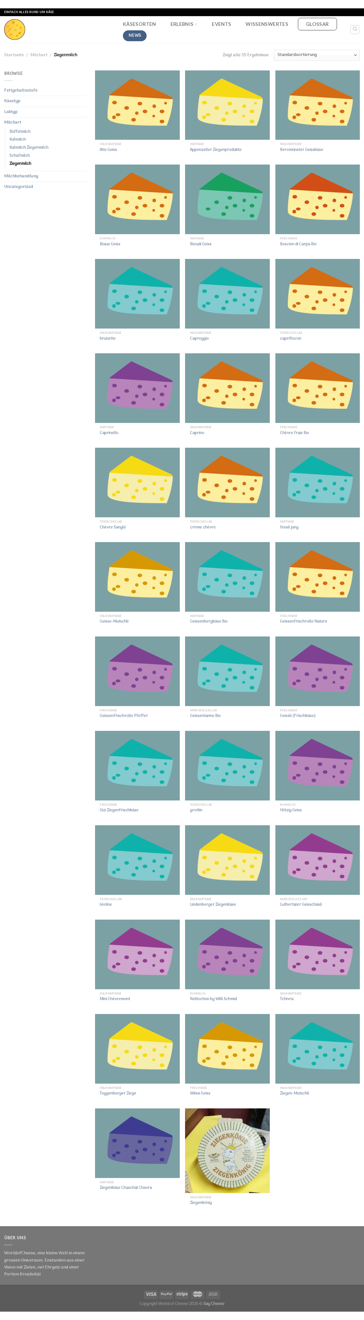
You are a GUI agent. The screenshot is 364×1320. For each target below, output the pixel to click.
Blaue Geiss (110, 244)
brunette (108, 339)
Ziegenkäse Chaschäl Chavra (126, 1188)
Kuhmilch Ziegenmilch (28, 148)
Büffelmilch (20, 132)
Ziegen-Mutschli (294, 1093)
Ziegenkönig (201, 1203)
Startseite (14, 55)
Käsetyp (12, 101)
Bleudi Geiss (201, 244)
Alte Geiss (108, 150)
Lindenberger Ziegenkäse (213, 905)
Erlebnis (184, 24)
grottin (196, 810)
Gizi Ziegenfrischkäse (119, 810)
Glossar (317, 24)
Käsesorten (139, 24)
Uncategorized (18, 186)
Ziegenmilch (20, 164)
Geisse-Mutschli (114, 622)
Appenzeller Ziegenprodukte (216, 150)
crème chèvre (203, 527)
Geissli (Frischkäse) (298, 716)
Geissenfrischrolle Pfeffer (124, 716)
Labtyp (11, 112)
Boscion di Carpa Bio (298, 244)
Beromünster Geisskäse (301, 150)
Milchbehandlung (21, 176)
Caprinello (109, 433)
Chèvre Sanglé (113, 527)
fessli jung (289, 527)
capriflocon (290, 339)
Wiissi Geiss (200, 1093)
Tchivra (286, 999)
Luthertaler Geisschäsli (301, 905)
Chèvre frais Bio (294, 433)
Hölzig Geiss (291, 810)
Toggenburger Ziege (118, 1093)
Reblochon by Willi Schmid (213, 999)
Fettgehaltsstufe (21, 90)
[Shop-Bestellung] (317, 55)
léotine (106, 905)
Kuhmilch (17, 139)
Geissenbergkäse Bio (209, 622)
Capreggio (199, 339)
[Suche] (355, 29)
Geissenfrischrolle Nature (303, 622)
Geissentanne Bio (205, 716)
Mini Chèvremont (115, 999)
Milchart (39, 55)
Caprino (197, 433)
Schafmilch (19, 156)
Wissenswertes (267, 24)
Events (221, 24)
